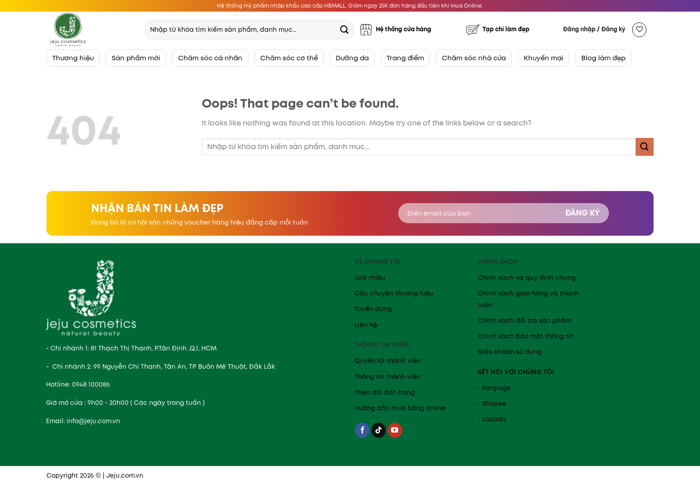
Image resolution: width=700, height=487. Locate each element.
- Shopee (492, 403)
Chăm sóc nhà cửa (474, 57)
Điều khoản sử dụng (510, 351)
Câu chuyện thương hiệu (393, 293)
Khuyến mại (543, 57)
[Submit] (344, 29)
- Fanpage (494, 387)
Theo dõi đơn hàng (384, 392)
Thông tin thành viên (387, 376)
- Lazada (492, 419)
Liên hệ (365, 325)
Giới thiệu (369, 277)
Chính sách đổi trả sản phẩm (524, 320)
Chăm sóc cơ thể (289, 57)
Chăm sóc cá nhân (210, 57)
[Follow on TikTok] (378, 430)
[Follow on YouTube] (395, 430)
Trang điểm (405, 57)
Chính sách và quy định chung (526, 277)
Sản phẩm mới (136, 57)
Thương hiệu (73, 57)
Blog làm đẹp (603, 57)
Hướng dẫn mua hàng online (400, 408)
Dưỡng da (352, 57)
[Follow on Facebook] (362, 430)
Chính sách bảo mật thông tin (526, 336)
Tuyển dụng (373, 308)
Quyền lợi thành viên (387, 360)
